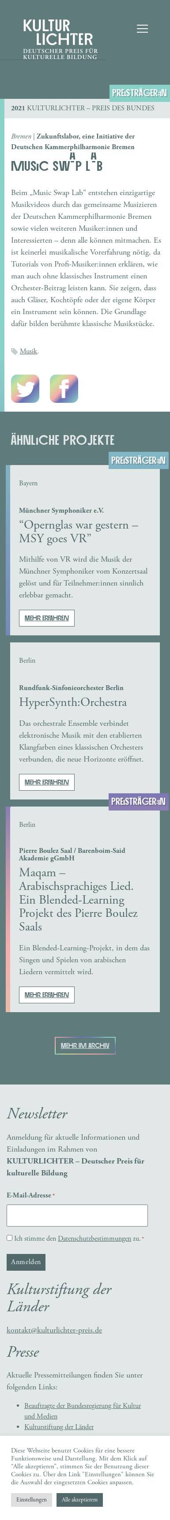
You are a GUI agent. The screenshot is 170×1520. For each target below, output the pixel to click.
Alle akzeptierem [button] (80, 1500)
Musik (28, 351)
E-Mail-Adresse (31, 1196)
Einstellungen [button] (31, 1500)
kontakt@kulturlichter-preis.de (54, 1330)
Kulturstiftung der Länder (59, 1427)
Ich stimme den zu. (79, 1238)
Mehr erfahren (47, 618)
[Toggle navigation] (141, 29)
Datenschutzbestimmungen (94, 1238)
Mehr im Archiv (85, 1045)
